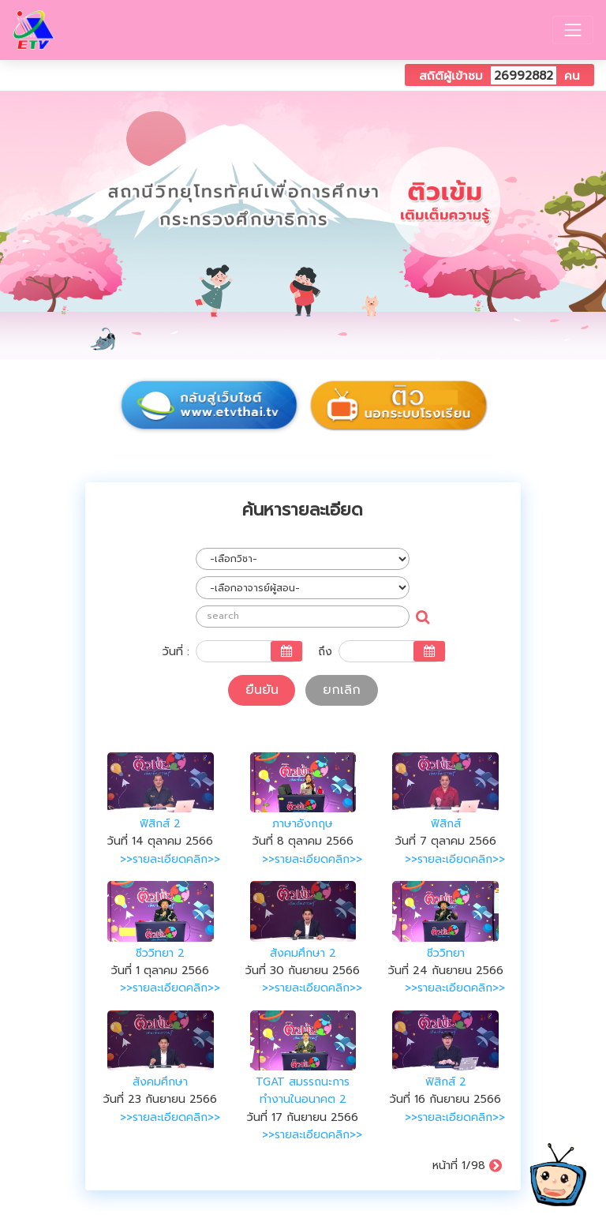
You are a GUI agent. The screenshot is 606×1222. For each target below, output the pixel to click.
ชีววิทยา (446, 953)
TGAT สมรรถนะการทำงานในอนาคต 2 (303, 1091)
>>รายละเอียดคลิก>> (170, 859)
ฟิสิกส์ (446, 823)
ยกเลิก (342, 689)
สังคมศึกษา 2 (303, 953)
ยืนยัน (262, 689)
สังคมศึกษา (160, 1082)
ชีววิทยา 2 (160, 953)
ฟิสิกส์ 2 (160, 823)
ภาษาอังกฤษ (302, 823)
